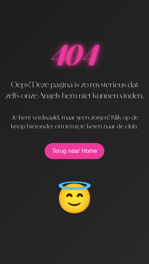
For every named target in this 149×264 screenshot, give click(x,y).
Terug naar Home (74, 151)
